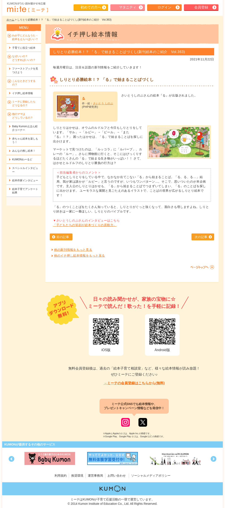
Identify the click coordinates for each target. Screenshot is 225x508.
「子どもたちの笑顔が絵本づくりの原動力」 (85, 225)
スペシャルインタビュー (25, 170)
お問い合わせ (117, 475)
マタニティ (127, 7)
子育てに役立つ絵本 (23, 47)
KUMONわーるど (22, 159)
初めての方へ (90, 7)
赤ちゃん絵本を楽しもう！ (25, 140)
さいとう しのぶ (103, 103)
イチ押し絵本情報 (22, 93)
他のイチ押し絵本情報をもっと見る (79, 255)
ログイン (164, 7)
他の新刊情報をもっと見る (73, 249)
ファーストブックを (25, 70)
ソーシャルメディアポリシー (150, 475)
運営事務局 (95, 475)
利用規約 (61, 475)
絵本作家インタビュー (25, 180)
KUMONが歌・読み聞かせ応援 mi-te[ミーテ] (27, 7)
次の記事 (201, 237)
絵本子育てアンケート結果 (25, 191)
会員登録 (201, 7)
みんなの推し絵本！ (23, 150)
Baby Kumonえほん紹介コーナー (24, 128)
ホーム (10, 19)
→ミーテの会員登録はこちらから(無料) (134, 383)
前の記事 (62, 237)
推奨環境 (77, 475)
